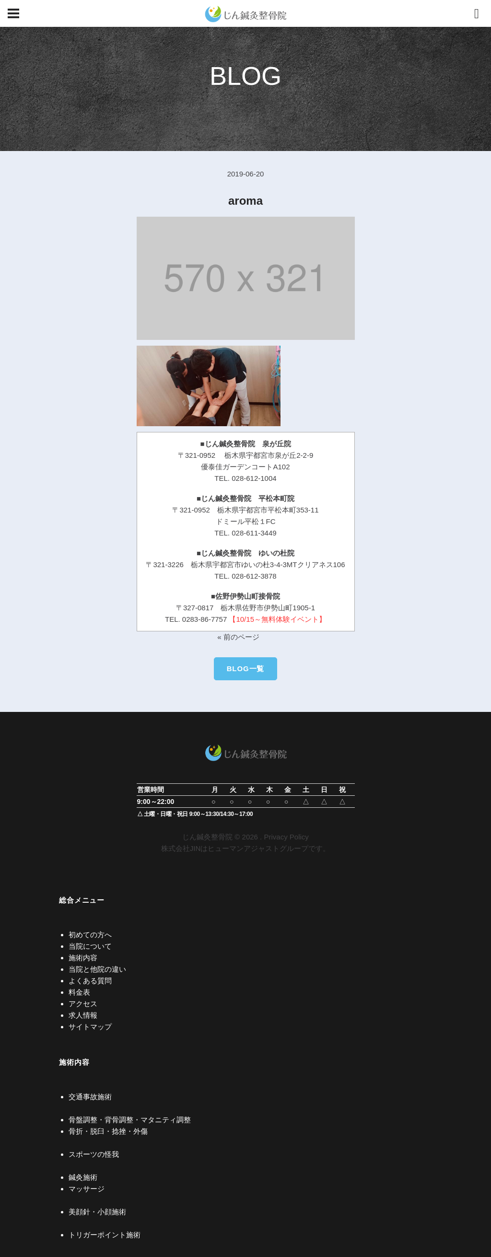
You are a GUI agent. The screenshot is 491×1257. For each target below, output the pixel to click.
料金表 (79, 992)
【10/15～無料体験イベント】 (277, 619)
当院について (90, 946)
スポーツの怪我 (94, 1154)
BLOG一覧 (246, 668)
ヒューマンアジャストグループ (258, 848)
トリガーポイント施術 (104, 1235)
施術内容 (83, 958)
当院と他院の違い (97, 969)
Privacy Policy (286, 837)
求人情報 (83, 1015)
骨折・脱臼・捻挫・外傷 (108, 1131)
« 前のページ (238, 637)
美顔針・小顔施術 (97, 1212)
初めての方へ (90, 935)
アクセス (83, 1004)
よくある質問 (90, 981)
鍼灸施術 (83, 1177)
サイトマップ (90, 1027)
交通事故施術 (90, 1097)
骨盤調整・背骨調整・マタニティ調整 (130, 1120)
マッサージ (87, 1189)
